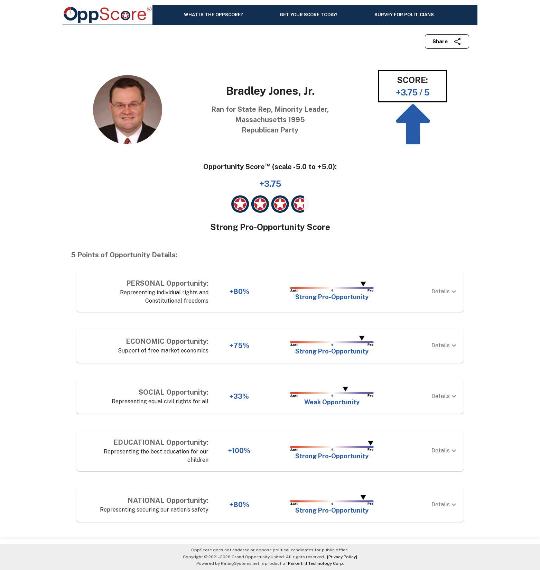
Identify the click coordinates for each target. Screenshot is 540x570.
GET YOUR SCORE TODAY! (308, 14)
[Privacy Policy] (341, 556)
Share (447, 41)
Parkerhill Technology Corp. (316, 563)
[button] (270, 291)
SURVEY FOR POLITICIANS (404, 14)
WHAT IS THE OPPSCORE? (213, 14)
